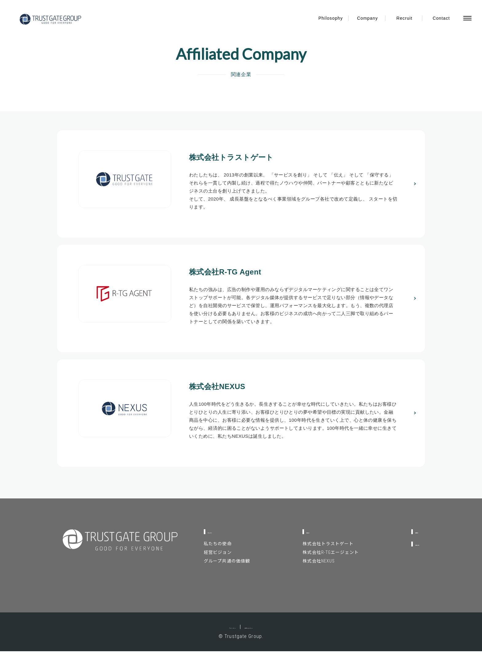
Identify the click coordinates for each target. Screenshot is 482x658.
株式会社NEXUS (305, 567)
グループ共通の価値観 (227, 567)
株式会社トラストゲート (314, 550)
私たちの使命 (218, 550)
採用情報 (398, 538)
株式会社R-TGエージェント (317, 559)
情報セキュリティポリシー (268, 633)
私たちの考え (223, 538)
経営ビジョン (218, 559)
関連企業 (303, 538)
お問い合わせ (403, 551)
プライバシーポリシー (209, 633)
